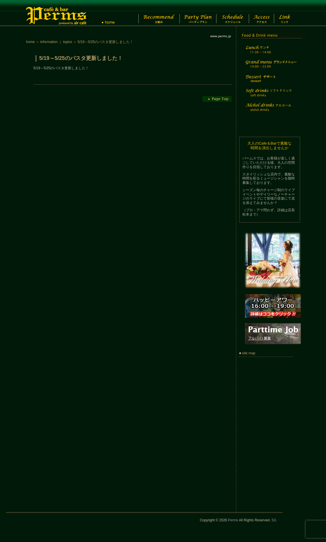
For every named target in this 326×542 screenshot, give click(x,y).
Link (289, 13)
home (30, 42)
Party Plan (195, 13)
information (48, 42)
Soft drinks (270, 96)
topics (67, 42)
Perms (233, 520)
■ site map (247, 353)
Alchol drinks (270, 110)
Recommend (154, 13)
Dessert (270, 82)
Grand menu (270, 67)
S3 (274, 520)
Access (264, 13)
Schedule (232, 13)
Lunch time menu (270, 52)
